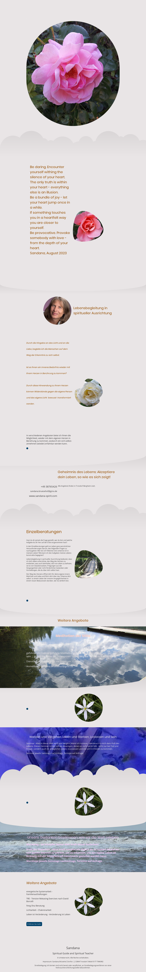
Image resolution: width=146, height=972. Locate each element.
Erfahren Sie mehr (34, 924)
